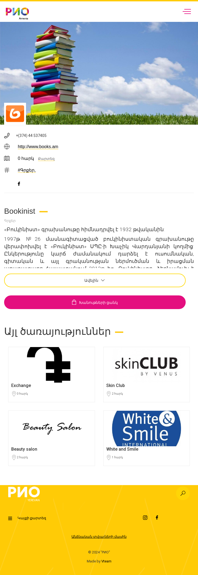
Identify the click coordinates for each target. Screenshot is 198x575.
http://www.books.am (38, 146)
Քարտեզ (46, 159)
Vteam (106, 561)
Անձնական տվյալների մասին (99, 537)
